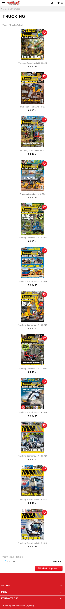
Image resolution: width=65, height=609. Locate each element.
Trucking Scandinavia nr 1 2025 (32, 63)
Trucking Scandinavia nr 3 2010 (32, 499)
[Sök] (32, 8)
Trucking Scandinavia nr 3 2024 (32, 456)
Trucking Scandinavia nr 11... (32, 150)
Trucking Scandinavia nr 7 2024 (32, 281)
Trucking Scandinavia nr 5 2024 (32, 369)
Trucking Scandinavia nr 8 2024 (32, 238)
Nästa (57, 561)
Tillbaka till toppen (49, 568)
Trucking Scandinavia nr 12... (32, 107)
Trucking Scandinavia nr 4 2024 (32, 412)
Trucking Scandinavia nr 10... (32, 194)
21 (14, 561)
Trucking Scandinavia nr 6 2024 (32, 325)
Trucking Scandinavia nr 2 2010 (32, 543)
